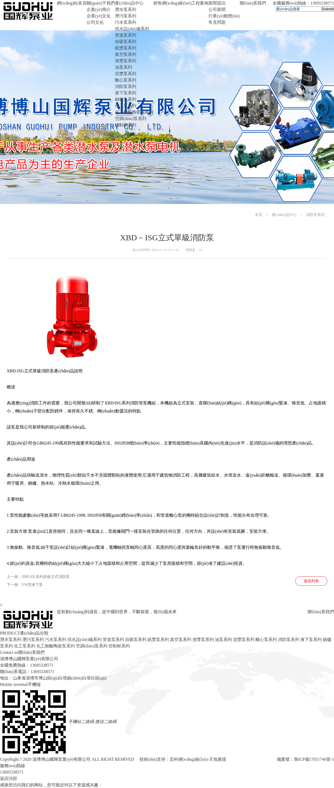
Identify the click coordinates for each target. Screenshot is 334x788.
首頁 (258, 215)
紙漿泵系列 (125, 48)
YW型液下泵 (32, 585)
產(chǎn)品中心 (284, 215)
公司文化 (95, 22)
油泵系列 (123, 67)
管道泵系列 (125, 35)
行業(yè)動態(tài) (223, 16)
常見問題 (217, 22)
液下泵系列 (125, 93)
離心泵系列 (125, 80)
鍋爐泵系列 (125, 99)
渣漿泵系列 (125, 61)
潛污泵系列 (125, 16)
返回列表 (311, 581)
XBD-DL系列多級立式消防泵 (45, 577)
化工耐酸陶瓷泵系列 (134, 112)
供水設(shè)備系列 (132, 28)
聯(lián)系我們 (321, 611)
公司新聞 (217, 9)
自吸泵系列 (125, 41)
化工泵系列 (125, 105)
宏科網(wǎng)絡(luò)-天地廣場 (198, 759)
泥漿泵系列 (125, 73)
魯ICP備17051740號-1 (314, 759)
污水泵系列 (125, 22)
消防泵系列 (125, 86)
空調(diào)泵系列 (130, 118)
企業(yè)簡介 (99, 9)
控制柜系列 (125, 125)
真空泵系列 (125, 54)
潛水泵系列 (125, 9)
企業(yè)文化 (99, 16)
